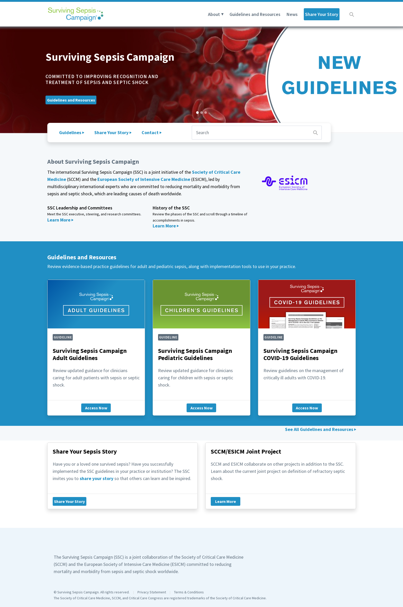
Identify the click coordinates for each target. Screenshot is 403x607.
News (292, 14)
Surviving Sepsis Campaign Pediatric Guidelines (195, 354)
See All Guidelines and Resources (319, 429)
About (214, 14)
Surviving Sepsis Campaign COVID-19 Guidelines (300, 354)
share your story (96, 478)
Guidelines (70, 132)
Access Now (96, 407)
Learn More (58, 220)
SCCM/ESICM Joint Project (246, 451)
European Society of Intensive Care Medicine (143, 179)
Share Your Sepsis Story (85, 451)
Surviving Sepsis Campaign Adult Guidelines (90, 354)
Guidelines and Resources (255, 14)
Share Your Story (321, 14)
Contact (150, 132)
